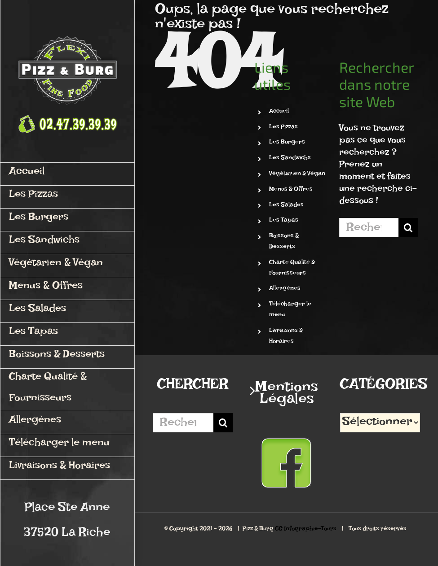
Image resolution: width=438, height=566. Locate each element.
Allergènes (285, 289)
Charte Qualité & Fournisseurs (292, 268)
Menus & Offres (291, 190)
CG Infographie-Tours (305, 530)
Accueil (279, 112)
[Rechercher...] (368, 227)
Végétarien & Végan (297, 175)
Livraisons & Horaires (286, 337)
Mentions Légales (286, 396)
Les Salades (286, 206)
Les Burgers (287, 143)
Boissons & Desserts (284, 242)
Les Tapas (283, 221)
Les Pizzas (283, 128)
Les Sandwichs (290, 159)
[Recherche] (408, 227)
